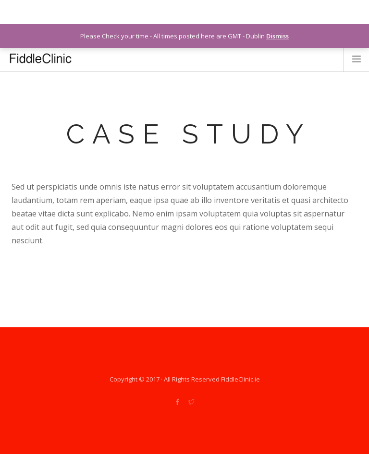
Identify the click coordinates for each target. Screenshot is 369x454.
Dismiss (277, 36)
